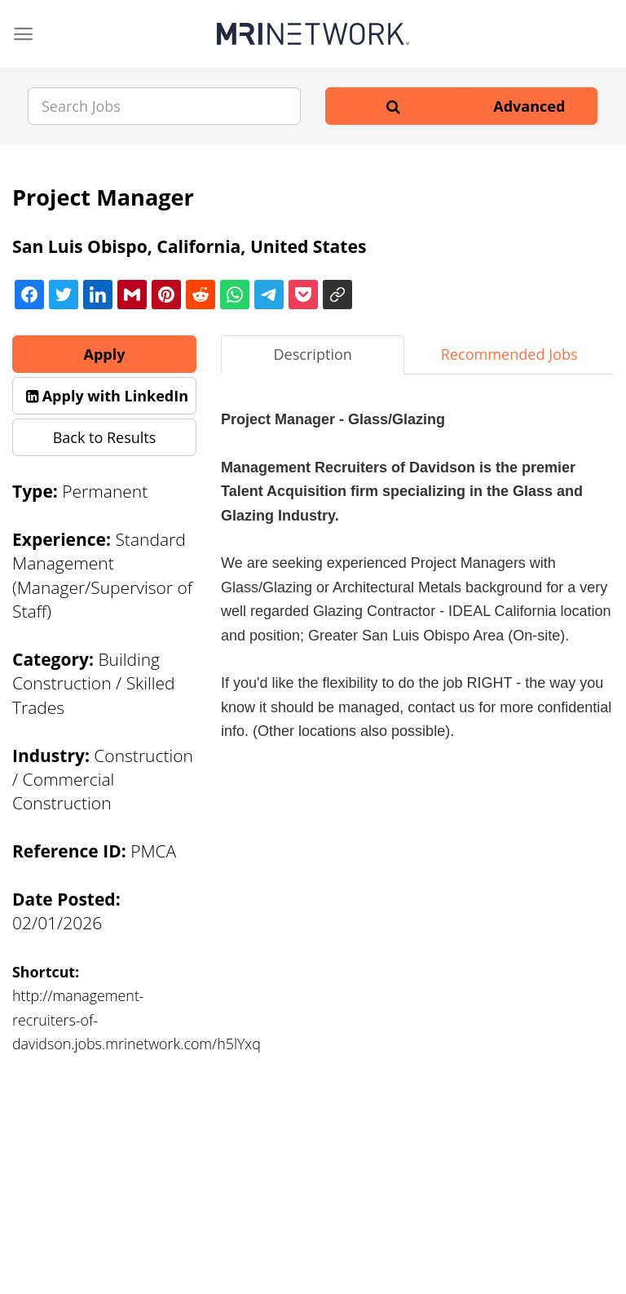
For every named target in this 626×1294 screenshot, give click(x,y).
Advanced (529, 106)
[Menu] (23, 33)
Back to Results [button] (104, 437)
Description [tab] (312, 354)
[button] (104, 395)
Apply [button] (105, 354)
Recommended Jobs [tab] (509, 354)
